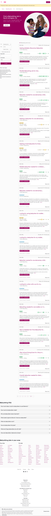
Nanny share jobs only (6, 51)
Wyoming (45, 462)
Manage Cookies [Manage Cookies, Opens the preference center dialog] (46, 511)
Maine (29, 454)
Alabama (20, 445)
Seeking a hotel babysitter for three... (31, 144)
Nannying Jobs (25, 500)
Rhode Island (46, 445)
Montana (37, 445)
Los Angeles (10, 445)
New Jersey (38, 451)
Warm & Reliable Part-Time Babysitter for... (32, 329)
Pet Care (25, 496)
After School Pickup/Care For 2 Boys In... (31, 352)
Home (3, 8)
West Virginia (46, 459)
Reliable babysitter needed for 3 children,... (32, 166)
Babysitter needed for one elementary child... (33, 95)
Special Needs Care (25, 493)
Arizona (20, 448)
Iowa (29, 448)
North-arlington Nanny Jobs (5, 69)
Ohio (37, 459)
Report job (47, 64)
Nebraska (37, 446)
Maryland (30, 456)
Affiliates (25, 481)
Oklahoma (38, 460)
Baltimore (1, 448)
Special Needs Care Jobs (25, 503)
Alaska (20, 446)
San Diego (9, 456)
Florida (20, 459)
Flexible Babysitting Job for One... (29, 71)
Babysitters (25, 489)
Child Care (25, 492)
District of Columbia (22, 456)
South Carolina (46, 446)
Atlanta (1, 445)
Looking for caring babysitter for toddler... (32, 213)
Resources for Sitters (25, 486)
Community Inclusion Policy (25, 483)
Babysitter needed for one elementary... (31, 190)
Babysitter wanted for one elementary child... (33, 260)
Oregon (37, 462)
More (45, 59)
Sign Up (48, 2)
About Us (19, 469)
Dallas (1, 457)
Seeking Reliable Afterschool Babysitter (31, 48)
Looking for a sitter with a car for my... (31, 284)
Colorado (20, 453)
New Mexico (38, 453)
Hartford (1, 462)
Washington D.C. (11, 462)
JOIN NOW (6, 25)
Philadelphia (10, 451)
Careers (24, 469)
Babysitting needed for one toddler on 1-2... (32, 307)
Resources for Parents (25, 485)
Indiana (29, 446)
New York (37, 454)
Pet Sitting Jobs (25, 505)
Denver (1, 459)
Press (33, 469)
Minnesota (30, 460)
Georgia (20, 460)
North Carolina (38, 456)
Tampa (9, 460)
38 (30, 396)
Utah (45, 453)
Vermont (45, 454)
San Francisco (10, 457)
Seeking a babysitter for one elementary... (32, 118)
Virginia (45, 456)
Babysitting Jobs (9, 8)
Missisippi (30, 462)
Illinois (29, 445)
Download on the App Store (25, 476)
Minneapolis (10, 448)
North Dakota (38, 457)
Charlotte (1, 451)
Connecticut (21, 454)
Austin (1, 446)
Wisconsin (46, 460)
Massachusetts (30, 457)
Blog (29, 469)
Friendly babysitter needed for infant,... (31, 375)
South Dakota (46, 448)
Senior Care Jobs (25, 504)
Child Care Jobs (25, 501)
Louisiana (30, 453)
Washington (46, 457)
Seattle (9, 459)
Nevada (37, 448)
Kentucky (29, 451)
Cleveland (1, 454)
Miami (9, 446)
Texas (45, 451)
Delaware (20, 457)
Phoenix (9, 453)
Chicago (1, 453)
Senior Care (25, 494)
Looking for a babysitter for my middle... (31, 237)
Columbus (2, 456)
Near (1, 46)
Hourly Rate (3, 57)
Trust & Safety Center (25, 482)
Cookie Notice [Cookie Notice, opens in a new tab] (4, 514)
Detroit (1, 460)
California (20, 451)
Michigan (30, 459)
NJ (13, 8)
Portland (9, 454)
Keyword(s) (3, 53)
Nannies (25, 491)
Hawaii (20, 462)
